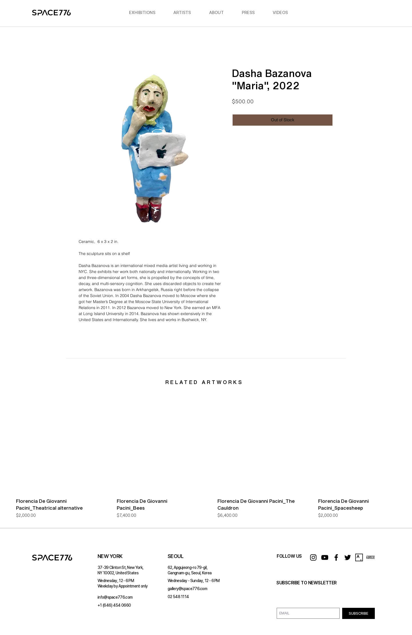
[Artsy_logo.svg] (359, 557)
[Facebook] (336, 557)
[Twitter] (347, 557)
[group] (206, 464)
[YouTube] (324, 557)
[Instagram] (313, 557)
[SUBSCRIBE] (358, 613)
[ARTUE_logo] (370, 557)
